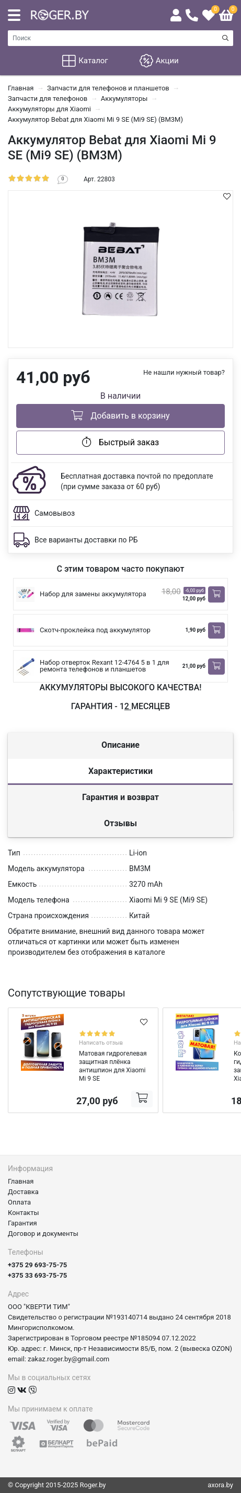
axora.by (220, 1485)
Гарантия (22, 1223)
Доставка (23, 1192)
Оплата (19, 1202)
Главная (20, 1181)
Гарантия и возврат (120, 797)
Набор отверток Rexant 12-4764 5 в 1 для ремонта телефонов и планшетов (104, 665)
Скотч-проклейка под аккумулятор (95, 630)
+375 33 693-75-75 (37, 1275)
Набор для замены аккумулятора (93, 594)
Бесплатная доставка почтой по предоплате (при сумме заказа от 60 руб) (137, 481)
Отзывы (120, 823)
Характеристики (120, 771)
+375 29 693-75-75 (37, 1265)
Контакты (23, 1213)
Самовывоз (55, 513)
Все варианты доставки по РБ (86, 540)
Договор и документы (43, 1233)
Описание (120, 745)
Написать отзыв (101, 1042)
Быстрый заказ (120, 442)
